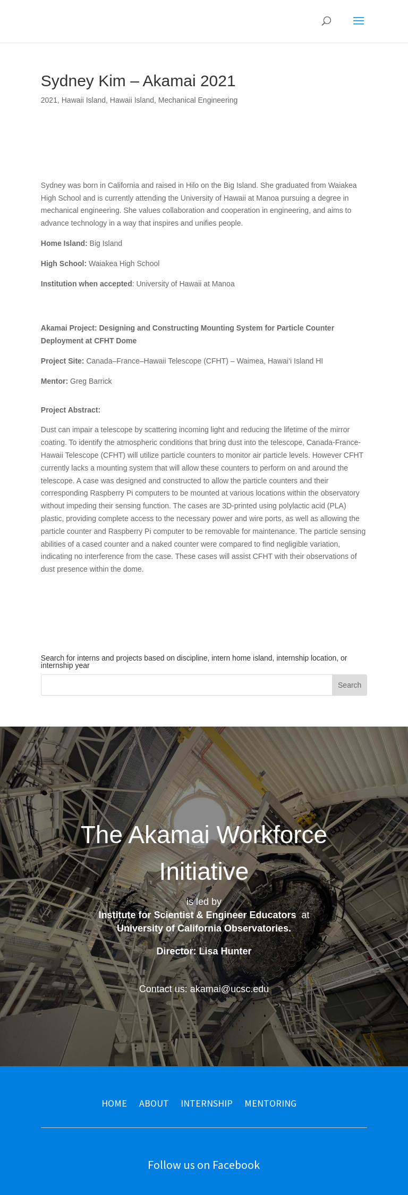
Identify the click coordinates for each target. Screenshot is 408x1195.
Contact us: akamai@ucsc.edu (204, 989)
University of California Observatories (202, 928)
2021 (49, 100)
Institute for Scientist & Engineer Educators (197, 915)
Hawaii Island (84, 100)
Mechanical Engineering (197, 100)
